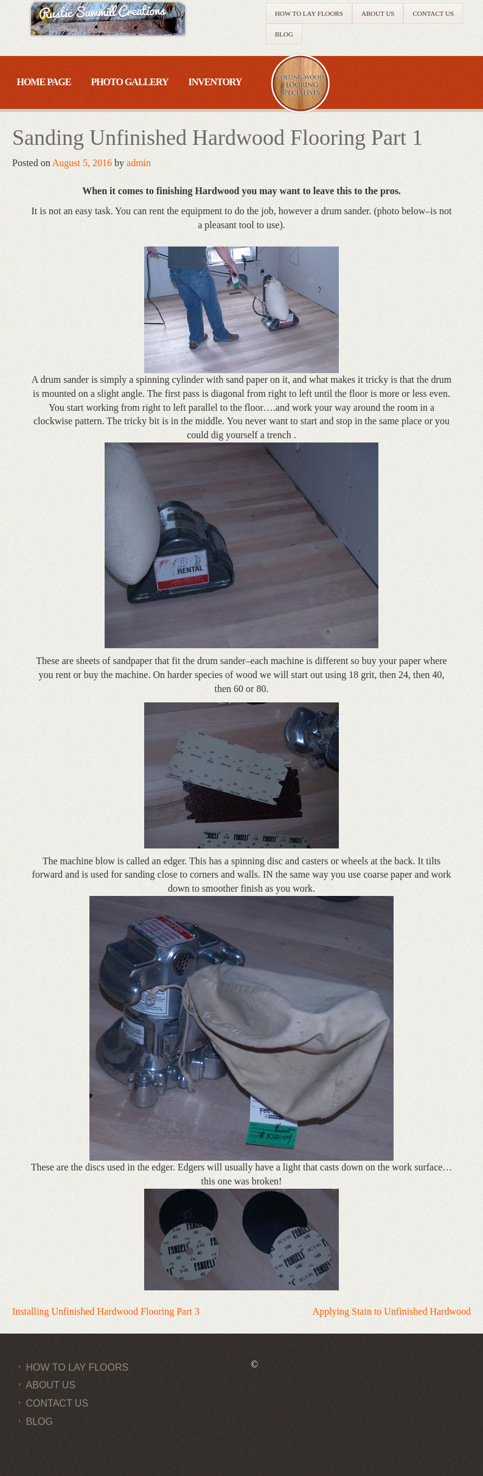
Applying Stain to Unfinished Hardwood (392, 1311)
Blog (284, 34)
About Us (378, 13)
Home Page (43, 82)
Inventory (214, 82)
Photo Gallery (129, 82)
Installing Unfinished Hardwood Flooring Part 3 (106, 1311)
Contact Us (433, 13)
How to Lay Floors (309, 13)
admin (139, 163)
